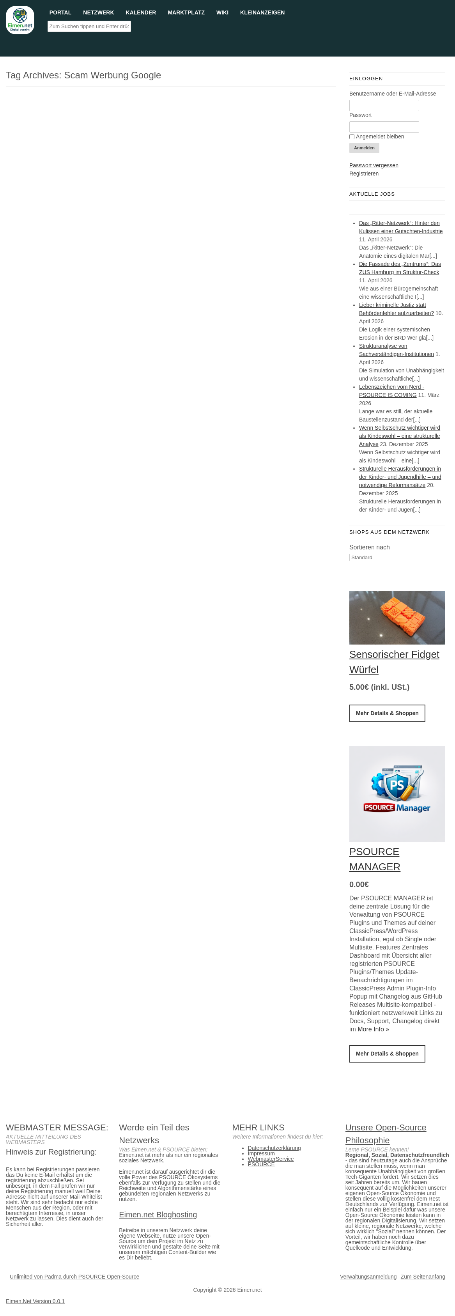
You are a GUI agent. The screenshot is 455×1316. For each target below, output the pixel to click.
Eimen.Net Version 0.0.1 (35, 1301)
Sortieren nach (369, 547)
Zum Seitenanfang (423, 1276)
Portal (61, 12)
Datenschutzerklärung (274, 1148)
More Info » (373, 1029)
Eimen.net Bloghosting (158, 1214)
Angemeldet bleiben (376, 136)
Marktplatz (186, 12)
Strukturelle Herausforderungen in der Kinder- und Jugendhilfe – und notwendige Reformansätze (400, 477)
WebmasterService (271, 1159)
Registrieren (364, 173)
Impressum (261, 1153)
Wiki (222, 12)
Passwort (360, 115)
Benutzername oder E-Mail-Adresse (392, 93)
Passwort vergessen (373, 165)
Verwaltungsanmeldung (368, 1276)
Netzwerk (98, 12)
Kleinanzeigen (262, 12)
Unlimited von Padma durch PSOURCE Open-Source (74, 1276)
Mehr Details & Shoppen (387, 713)
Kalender (141, 12)
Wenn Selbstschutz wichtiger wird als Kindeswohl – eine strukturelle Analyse (399, 436)
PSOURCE (261, 1164)
